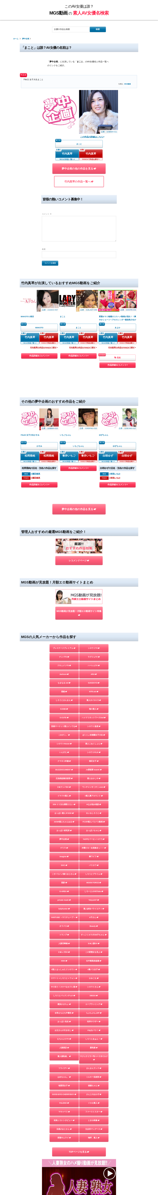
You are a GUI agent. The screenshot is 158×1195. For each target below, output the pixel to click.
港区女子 (94, 761)
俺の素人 (94, 709)
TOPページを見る (79, 1152)
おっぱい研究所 (64, 831)
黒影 (64, 883)
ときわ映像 (94, 1120)
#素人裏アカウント (94, 796)
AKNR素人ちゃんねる (64, 822)
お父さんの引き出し (64, 1030)
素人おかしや (94, 778)
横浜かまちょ (64, 1004)
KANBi (64, 709)
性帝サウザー (94, 1022)
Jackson (64, 674)
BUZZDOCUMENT (64, 770)
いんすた (64, 752)
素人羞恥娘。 (64, 1056)
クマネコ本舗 (64, 761)
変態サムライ (64, 1138)
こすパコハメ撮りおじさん (64, 874)
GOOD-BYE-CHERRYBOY (64, 1094)
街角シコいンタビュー (64, 1120)
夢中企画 (64, 839)
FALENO (64, 1103)
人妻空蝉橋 (64, 943)
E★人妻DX (94, 943)
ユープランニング (93, 1004)
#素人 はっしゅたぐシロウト (64, 969)
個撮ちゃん (94, 1086)
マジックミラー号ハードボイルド (94, 1057)
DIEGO (94, 996)
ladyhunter (64, 909)
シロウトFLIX (94, 752)
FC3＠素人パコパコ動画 (94, 822)
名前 (44, 249)
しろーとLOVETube (93, 891)
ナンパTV (64, 657)
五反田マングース (93, 1129)
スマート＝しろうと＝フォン (64, 978)
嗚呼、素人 (94, 1138)
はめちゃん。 (64, 1077)
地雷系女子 (64, 1086)
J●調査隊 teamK (94, 770)
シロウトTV (94, 648)
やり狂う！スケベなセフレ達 (64, 987)
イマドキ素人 (64, 796)
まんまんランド (93, 1068)
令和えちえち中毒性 (64, 1013)
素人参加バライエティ (93, 909)
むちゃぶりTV (64, 1039)
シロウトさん (94, 987)
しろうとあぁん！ (93, 1039)
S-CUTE (64, 718)
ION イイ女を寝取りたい (64, 804)
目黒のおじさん (64, 1129)
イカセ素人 (94, 1103)
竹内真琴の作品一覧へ (79, 181)
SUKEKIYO (94, 683)
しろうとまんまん (64, 700)
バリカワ (94, 865)
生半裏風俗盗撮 (93, 961)
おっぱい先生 (64, 1022)
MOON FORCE (93, 883)
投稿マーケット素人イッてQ (64, 726)
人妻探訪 (64, 1048)
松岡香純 (30, 455)
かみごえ (94, 978)
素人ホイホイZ (94, 700)
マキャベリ (64, 1112)
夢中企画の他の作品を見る (79, 168)
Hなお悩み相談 (93, 804)
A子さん (94, 917)
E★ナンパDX (64, 787)
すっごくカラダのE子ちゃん (94, 935)
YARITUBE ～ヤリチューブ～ (64, 917)
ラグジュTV (94, 657)
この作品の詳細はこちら (92, 137)
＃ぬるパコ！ (94, 1030)
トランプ (64, 935)
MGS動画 (127, 84)
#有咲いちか (114, 474)
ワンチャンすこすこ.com (93, 787)
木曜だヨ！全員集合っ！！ (94, 848)
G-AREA (64, 891)
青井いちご (69, 455)
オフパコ (64, 926)
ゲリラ (64, 848)
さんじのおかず (93, 1094)
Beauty (94, 926)
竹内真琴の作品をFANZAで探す (44, 348)
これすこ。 (64, 735)
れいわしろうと (93, 813)
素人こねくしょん (93, 744)
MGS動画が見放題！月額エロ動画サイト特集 (79, 613)
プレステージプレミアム (64, 648)
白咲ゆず (108, 455)
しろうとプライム (93, 874)
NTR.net (94, 692)
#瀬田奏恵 (35, 474)
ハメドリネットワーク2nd (94, 718)
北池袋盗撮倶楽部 (64, 778)
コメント (47, 214)
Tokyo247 (94, 900)
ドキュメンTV (64, 665)
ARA (94, 674)
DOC (64, 865)
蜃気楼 (94, 1048)
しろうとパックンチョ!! (64, 996)
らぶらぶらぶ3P (94, 1013)
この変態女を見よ (93, 952)
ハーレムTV (94, 665)
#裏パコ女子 (94, 969)
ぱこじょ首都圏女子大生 (93, 735)
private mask (64, 900)
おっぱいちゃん (93, 831)
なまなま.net (64, 683)
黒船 (117, 358)
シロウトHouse (64, 744)
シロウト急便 (94, 726)
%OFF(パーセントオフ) (94, 839)
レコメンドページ (79, 560)
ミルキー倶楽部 (93, 1077)
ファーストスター (93, 1112)
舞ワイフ (94, 857)
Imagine (64, 857)
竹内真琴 (67, 153)
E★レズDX (64, 952)
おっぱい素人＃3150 (64, 813)
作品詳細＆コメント (39, 356)
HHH (64, 961)
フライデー (64, 1068)
